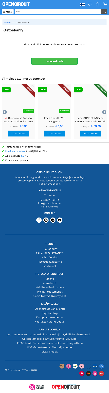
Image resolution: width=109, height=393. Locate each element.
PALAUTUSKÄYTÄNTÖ (50, 253)
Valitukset (49, 266)
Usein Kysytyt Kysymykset (49, 296)
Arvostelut (49, 283)
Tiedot (50, 243)
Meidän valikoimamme (50, 287)
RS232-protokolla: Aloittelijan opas (49, 347)
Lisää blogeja (49, 351)
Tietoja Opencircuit (50, 273)
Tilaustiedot (49, 248)
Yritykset (49, 195)
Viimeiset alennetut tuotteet (23, 78)
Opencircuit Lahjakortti (50, 308)
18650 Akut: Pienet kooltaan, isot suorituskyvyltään (50, 343)
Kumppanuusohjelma (49, 317)
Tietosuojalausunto (49, 261)
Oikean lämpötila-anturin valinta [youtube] (49, 338)
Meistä (50, 278)
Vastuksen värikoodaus (49, 321)
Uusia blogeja (49, 329)
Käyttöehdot (50, 257)
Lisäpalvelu (49, 303)
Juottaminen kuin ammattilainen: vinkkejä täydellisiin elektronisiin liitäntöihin (50, 334)
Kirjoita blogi (50, 313)
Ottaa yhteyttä (49, 199)
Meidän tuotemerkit (50, 291)
